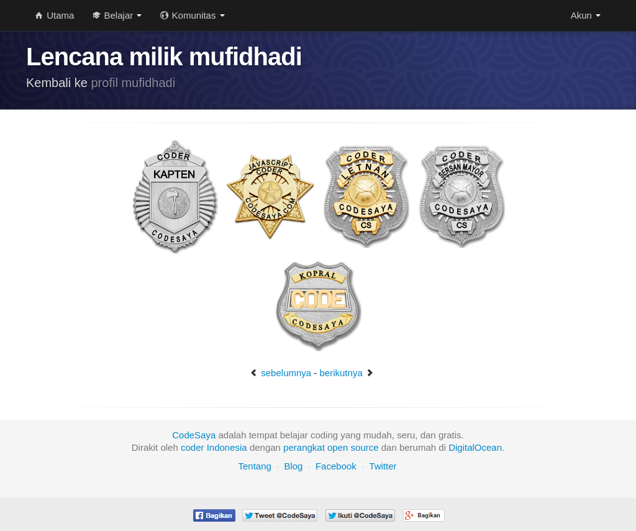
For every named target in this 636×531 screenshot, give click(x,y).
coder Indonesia (214, 447)
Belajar (117, 15)
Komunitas (192, 15)
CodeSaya (194, 435)
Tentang (254, 466)
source (365, 447)
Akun (586, 15)
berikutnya (347, 372)
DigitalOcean (475, 447)
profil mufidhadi (133, 83)
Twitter (382, 466)
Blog (293, 466)
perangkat (304, 447)
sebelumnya (280, 372)
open (337, 447)
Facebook (336, 466)
